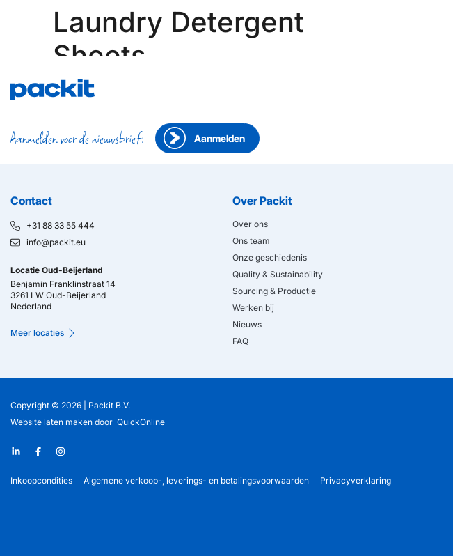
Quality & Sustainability (277, 274)
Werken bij (253, 307)
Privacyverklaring (355, 480)
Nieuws (247, 324)
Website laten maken (51, 422)
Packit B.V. (109, 405)
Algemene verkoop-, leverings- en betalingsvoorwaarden (196, 480)
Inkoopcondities (41, 480)
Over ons (250, 224)
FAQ (240, 341)
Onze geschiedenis (269, 257)
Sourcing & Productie (274, 291)
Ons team (251, 240)
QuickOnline (141, 422)
